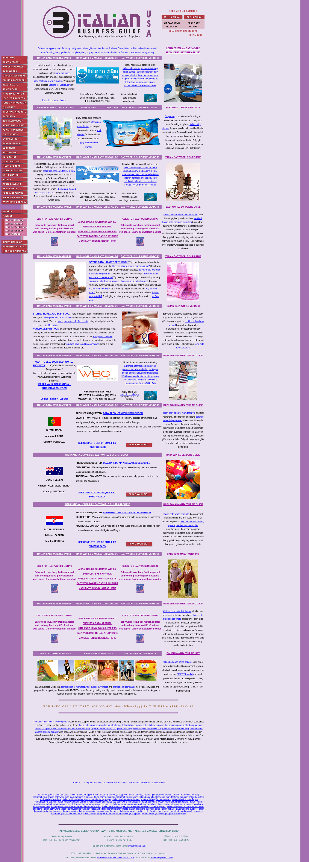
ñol (66, 399)
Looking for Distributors (59, 85)
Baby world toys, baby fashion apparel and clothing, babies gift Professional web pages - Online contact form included (54, 228)
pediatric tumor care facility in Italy (59, 171)
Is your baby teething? (99, 288)
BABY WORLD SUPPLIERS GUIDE (183, 107)
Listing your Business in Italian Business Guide (105, 782)
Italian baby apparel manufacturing (178, 413)
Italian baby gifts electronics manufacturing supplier (163, 797)
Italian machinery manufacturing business (91, 804)
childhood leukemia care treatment (140, 181)
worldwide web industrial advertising (140, 380)
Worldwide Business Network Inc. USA (115, 857)
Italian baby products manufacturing (180, 214)
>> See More (51, 325)
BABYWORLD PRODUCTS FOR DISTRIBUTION (127, 512)
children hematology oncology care (140, 178)
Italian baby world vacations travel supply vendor (67, 809)
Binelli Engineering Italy (161, 857)
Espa (62, 399)
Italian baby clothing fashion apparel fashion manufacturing (161, 728)
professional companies (124, 687)
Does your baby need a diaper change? (131, 266)
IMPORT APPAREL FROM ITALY (140, 653)
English (45, 100)
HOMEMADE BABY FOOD (46, 329)
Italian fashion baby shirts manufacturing (70, 728)
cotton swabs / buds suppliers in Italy (140, 72)
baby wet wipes (62, 73)
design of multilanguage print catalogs (140, 373)
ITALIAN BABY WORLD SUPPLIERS (183, 157)
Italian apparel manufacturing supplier (179, 809)
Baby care (169, 116)
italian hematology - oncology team (140, 167)
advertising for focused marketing (140, 366)
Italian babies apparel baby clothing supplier (142, 725)
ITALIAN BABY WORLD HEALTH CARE (54, 107)
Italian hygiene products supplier (140, 82)
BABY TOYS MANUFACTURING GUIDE (183, 355)
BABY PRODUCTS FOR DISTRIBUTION (123, 413)
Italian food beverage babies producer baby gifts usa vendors (141, 799)
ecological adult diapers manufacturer (140, 75)
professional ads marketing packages (140, 369)
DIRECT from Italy (185, 674)
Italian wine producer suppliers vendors (109, 809)
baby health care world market (47, 81)
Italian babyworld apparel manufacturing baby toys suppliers (98, 795)
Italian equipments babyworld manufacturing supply (86, 799)
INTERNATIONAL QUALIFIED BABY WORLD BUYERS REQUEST (97, 455)
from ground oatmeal (102, 336)
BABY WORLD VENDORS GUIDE (183, 455)
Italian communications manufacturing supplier (116, 797)
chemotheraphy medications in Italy (140, 171)
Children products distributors (177, 611)
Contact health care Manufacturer (140, 85)
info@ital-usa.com (136, 846)
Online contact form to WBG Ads (140, 383)
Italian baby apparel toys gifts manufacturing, (100, 725)
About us (77, 782)
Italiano (62, 100)
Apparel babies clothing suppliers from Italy (111, 728)
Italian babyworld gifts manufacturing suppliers (70, 797)
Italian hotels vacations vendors (73, 802)
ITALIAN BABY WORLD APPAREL (54, 58)
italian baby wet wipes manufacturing (140, 68)
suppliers (95, 687)
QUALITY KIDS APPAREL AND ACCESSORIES (126, 463)
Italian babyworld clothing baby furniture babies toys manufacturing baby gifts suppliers (161, 811)
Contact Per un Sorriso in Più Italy (140, 185)
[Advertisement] (119, 762)
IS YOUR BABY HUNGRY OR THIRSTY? (109, 262)
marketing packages (129, 394)
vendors (104, 687)
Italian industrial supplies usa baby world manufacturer (115, 802)
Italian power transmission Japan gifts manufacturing (76, 806)
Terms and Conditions (139, 782)
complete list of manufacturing (75, 687)
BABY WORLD (88, 107)
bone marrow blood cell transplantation (140, 174)
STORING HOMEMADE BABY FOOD (51, 314)
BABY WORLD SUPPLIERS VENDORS (140, 58)
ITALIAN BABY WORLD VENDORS (183, 306)
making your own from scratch (57, 317)
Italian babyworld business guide (53, 795)
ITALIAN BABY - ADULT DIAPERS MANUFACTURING (131, 107)
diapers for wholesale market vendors (140, 79)
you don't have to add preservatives (82, 344)
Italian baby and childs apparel (177, 662)
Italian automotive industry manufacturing (98, 811)
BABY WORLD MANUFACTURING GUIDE (97, 58)
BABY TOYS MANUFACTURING (183, 554)
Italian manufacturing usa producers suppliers (134, 804)
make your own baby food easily (73, 321)
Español (54, 100)
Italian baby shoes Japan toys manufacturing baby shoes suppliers (134, 806)
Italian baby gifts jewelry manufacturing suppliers (165, 802)
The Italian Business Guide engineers (51, 722)
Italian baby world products (176, 514)
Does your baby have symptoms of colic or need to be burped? (118, 281)
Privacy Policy (158, 782)
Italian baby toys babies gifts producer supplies (151, 795)
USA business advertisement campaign (140, 376)
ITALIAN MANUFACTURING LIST (183, 653)
